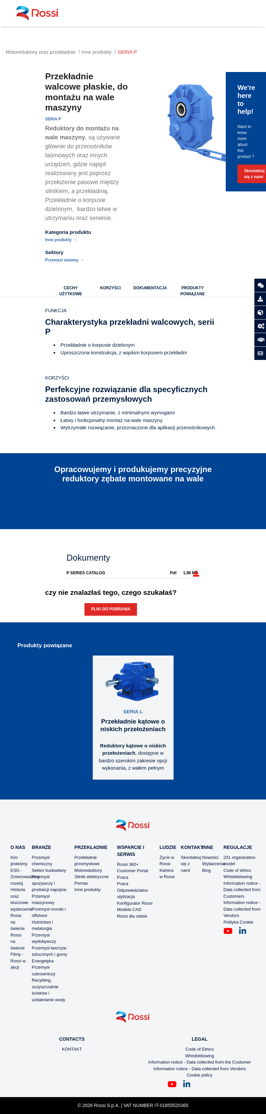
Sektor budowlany (49, 870)
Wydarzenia (213, 863)
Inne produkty (96, 52)
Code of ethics (237, 870)
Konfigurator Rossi (135, 903)
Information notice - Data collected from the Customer (199, 1062)
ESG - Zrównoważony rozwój (25, 877)
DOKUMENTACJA (150, 288)
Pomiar (81, 883)
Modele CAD (129, 909)
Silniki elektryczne (91, 876)
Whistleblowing (237, 876)
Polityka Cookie (238, 922)
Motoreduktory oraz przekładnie (40, 52)
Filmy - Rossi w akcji (18, 961)
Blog (206, 870)
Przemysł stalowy (61, 260)
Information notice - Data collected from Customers (242, 890)
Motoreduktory (88, 870)
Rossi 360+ (128, 864)
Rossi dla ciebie (132, 916)
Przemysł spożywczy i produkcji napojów (49, 883)
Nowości (210, 857)
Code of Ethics (200, 1049)
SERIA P (127, 52)
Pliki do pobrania (110, 609)
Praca (122, 877)
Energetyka (43, 960)
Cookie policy (199, 1075)
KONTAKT (72, 1049)
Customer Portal (132, 870)
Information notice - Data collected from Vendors (242, 909)
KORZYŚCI (110, 288)
